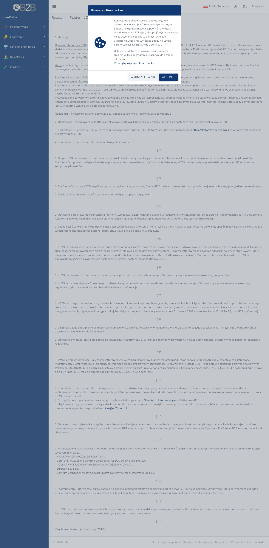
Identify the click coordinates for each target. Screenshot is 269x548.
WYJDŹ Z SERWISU (143, 77)
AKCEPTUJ (168, 77)
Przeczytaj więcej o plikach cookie (134, 63)
